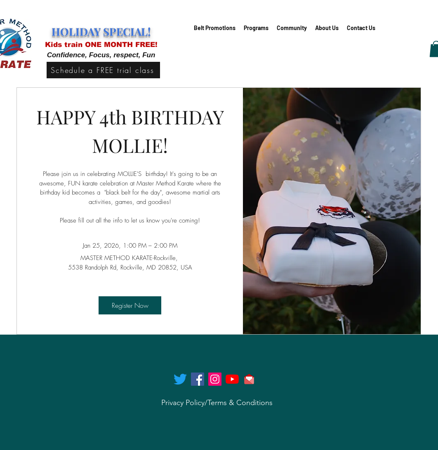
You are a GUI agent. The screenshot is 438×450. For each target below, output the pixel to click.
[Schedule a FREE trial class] (103, 70)
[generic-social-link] (232, 379)
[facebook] (197, 379)
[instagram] (214, 379)
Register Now (130, 305)
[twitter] (180, 379)
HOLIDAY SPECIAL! (101, 31)
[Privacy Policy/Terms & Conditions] (217, 402)
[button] (256, 28)
